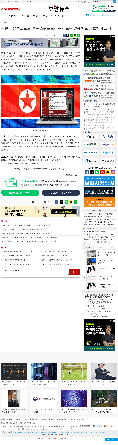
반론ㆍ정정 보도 (111, 440)
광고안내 (11, 419)
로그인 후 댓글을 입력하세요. (35, 272)
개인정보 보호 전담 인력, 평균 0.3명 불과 (16, 264)
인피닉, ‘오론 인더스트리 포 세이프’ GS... (99, 234)
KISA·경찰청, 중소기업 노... (99, 222)
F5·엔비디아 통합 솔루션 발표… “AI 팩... (99, 239)
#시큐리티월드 (25, 16)
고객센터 (57, 419)
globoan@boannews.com (28, 163)
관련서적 (72, 419)
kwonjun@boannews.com (60, 434)
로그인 (3, 1)
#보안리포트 (47, 16)
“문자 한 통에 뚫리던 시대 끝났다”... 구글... (58, 251)
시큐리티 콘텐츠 (109, 15)
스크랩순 (111, 247)
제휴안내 (65, 419)
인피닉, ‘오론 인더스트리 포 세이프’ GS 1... (58, 260)
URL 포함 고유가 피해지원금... (100, 224)
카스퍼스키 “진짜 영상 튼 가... (100, 219)
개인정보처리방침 (28, 419)
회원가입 (9, 1)
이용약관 (18, 419)
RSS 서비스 (81, 419)
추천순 (99, 247)
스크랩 (23, 1)
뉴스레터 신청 (30, 1)
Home (3, 22)
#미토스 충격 (60, 16)
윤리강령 (50, 419)
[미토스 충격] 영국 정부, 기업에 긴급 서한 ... (17, 255)
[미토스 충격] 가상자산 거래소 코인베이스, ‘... (59, 264)
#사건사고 (37, 16)
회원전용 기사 (94, 15)
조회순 (88, 247)
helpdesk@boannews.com (92, 429)
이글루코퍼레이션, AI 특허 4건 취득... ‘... (16, 260)
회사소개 (4, 419)
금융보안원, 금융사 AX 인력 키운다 (55, 255)
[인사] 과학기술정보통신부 (95, 125)
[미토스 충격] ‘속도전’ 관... (98, 216)
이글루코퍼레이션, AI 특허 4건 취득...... (99, 231)
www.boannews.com (40, 169)
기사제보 (16, 1)
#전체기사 (13, 16)
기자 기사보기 (72, 175)
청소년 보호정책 (41, 419)
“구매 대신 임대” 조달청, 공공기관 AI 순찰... (17, 251)
